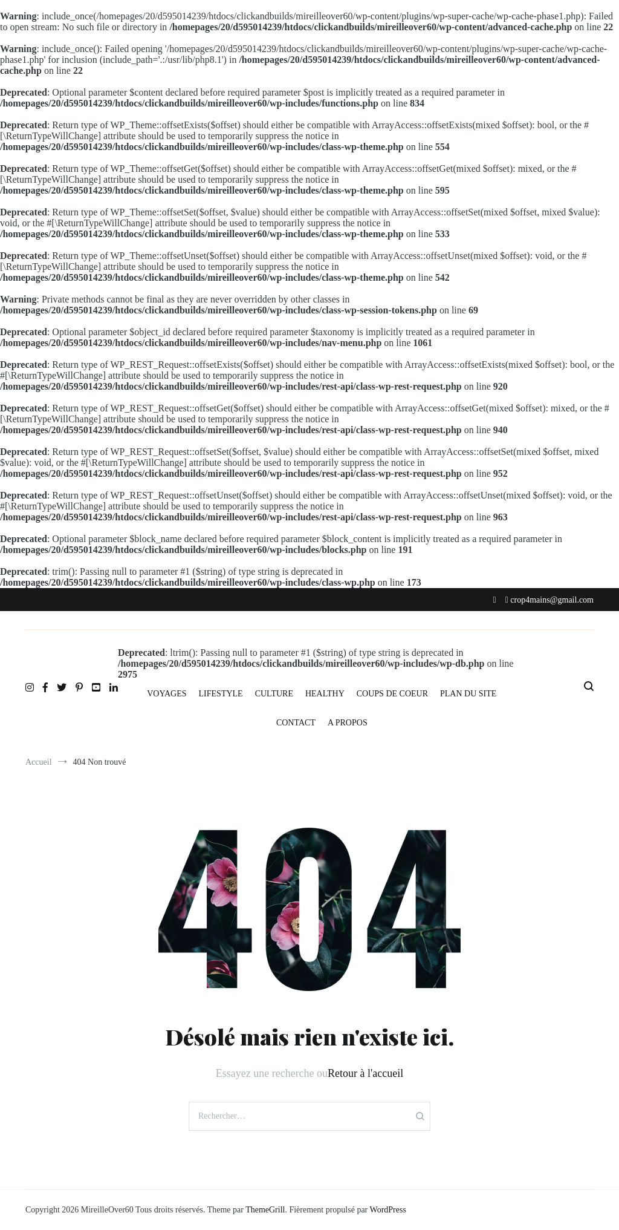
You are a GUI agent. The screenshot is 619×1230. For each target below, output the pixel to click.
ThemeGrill (265, 1209)
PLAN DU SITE (468, 693)
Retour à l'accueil (365, 1073)
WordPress (388, 1209)
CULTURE (274, 693)
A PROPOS (348, 722)
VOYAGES (166, 693)
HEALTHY (325, 693)
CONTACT (296, 722)
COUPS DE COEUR (392, 693)
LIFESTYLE (221, 693)
